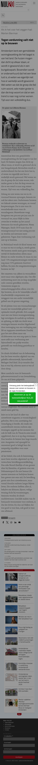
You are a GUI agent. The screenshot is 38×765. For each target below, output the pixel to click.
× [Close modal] (35, 385)
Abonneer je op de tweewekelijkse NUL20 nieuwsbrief (22, 397)
